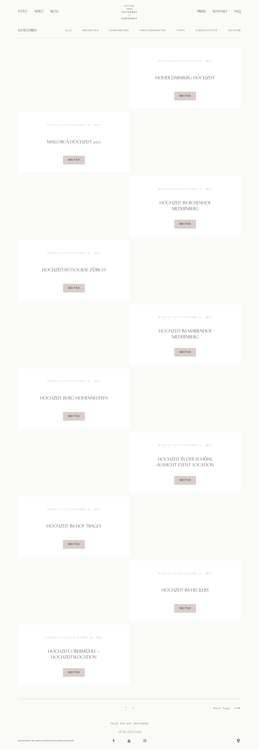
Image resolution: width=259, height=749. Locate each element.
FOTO (22, 11)
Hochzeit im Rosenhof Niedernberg (185, 206)
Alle (68, 30)
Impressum (40, 741)
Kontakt (70, 741)
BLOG (55, 11)
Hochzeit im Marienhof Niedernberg (185, 334)
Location (234, 30)
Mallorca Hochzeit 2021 (74, 142)
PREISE (201, 11)
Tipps (181, 30)
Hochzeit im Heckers (185, 590)
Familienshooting (153, 30)
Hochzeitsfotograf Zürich (74, 270)
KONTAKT (220, 11)
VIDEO (38, 11)
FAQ (238, 11)
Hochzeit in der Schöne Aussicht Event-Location (185, 462)
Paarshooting (119, 30)
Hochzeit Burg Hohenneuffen (74, 398)
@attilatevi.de (129, 732)
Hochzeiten (91, 30)
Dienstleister (206, 30)
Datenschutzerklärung (56, 741)
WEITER (185, 96)
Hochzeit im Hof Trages (74, 526)
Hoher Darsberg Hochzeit (185, 78)
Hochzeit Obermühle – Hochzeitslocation (74, 654)
